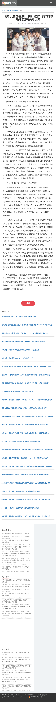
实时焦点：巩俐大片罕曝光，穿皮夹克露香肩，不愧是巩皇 (20, 350)
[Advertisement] (17, 633)
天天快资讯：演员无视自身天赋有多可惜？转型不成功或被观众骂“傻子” (24, 408)
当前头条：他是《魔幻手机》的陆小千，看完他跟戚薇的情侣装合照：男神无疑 (27, 466)
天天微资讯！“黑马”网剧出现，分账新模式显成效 (17, 391)
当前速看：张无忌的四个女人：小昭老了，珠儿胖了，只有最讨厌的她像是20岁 (27, 400)
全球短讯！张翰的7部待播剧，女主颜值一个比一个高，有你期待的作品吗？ (26, 458)
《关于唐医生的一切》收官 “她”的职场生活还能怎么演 (19, 316)
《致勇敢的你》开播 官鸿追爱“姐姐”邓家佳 (15, 533)
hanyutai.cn (13, 697)
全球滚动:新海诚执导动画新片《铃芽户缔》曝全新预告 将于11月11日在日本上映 (27, 325)
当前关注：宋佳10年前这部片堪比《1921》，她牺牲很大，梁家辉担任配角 (25, 433)
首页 (5, 10)
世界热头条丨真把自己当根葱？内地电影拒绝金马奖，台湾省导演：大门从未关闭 (27, 416)
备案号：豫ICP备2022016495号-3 (16, 695)
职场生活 (33, 293)
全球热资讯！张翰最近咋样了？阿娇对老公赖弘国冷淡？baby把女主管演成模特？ (27, 450)
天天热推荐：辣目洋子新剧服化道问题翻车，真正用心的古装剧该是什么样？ (26, 483)
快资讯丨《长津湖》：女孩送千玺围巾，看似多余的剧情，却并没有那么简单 (26, 499)
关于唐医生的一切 (21, 293)
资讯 (9, 10)
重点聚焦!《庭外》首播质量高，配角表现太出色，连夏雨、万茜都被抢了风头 (26, 366)
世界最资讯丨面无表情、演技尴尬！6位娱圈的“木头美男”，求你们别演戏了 (26, 383)
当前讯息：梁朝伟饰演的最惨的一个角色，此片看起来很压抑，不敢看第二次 (26, 516)
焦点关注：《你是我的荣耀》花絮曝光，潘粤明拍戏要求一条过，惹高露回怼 (26, 375)
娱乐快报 (15, 10)
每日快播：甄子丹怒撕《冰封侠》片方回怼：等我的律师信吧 (21, 441)
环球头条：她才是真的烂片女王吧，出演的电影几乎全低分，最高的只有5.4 (25, 425)
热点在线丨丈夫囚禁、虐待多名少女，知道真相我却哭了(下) (21, 491)
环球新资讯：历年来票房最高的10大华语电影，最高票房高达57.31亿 (23, 341)
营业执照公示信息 (35, 697)
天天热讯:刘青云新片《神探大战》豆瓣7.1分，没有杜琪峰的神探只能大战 (25, 333)
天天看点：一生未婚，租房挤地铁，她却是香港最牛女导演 (20, 508)
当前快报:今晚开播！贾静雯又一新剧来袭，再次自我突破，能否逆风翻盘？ (25, 474)
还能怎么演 (41, 293)
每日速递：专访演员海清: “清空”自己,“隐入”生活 (17, 358)
